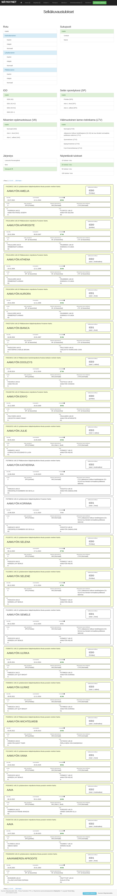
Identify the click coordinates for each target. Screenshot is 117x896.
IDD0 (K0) (10, 99)
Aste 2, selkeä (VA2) (13, 137)
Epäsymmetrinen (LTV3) (72, 144)
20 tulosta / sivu (67, 165)
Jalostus (64, 2)
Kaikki (7, 31)
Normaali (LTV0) (69, 129)
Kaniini (9, 40)
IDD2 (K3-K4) (11, 108)
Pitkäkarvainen (9, 70)
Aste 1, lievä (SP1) (70, 103)
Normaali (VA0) (12, 129)
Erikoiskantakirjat (76, 2)
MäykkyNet (9, 2)
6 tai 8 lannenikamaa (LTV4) (73, 148)
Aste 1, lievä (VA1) (13, 133)
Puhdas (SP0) (68, 99)
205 (16, 181)
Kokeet (46, 2)
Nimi (6, 165)
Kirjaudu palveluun (100, 2)
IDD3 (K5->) (11, 112)
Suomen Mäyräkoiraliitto (105, 893)
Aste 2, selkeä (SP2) (70, 108)
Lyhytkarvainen (10, 53)
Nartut (66, 40)
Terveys (55, 2)
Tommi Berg (71, 891)
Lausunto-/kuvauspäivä (12, 160)
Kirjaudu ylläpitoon (89, 893)
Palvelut (88, 2)
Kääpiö (9, 44)
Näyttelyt (36, 2)
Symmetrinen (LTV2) (70, 139)
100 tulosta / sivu (67, 173)
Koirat (27, 2)
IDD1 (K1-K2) (11, 103)
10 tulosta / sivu (67, 160)
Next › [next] (20, 181)
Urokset (66, 35)
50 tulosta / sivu (67, 169)
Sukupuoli (9, 169)
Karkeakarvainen (10, 35)
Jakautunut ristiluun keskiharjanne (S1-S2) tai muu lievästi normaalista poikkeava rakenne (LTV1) (86, 134)
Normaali (10, 48)
